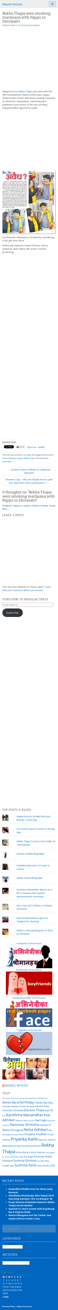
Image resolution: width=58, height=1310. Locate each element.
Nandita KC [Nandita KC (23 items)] (45, 1124)
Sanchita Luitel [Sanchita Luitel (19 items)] (16, 1156)
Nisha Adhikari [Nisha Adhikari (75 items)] (36, 1129)
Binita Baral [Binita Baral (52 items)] (10, 1102)
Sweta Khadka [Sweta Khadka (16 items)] (43, 1165)
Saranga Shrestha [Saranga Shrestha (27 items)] (34, 1156)
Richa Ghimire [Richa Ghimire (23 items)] (23, 1152)
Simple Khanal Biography (30, 877)
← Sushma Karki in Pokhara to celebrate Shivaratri (29, 471)
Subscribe (12, 612)
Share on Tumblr (36, 447)
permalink (6, 461)
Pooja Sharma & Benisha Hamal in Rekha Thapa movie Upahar (32, 1204)
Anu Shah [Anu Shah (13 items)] (6, 1098)
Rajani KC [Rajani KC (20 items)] (42, 1139)
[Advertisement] (29, 59)
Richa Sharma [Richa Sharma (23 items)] (38, 1152)
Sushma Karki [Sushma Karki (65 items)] (26, 1165)
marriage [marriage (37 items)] (40, 1120)
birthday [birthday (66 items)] (27, 1102)
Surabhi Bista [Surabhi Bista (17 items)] (43, 1161)
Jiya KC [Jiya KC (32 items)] (49, 1110)
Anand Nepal (34, 25)
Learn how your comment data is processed (26, 588)
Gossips (27, 455)
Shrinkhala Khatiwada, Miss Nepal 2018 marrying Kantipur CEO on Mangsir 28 (31, 1197)
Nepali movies (16, 1085)
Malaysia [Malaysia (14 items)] (19, 1120)
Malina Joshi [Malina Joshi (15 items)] (29, 1120)
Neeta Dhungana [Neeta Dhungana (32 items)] (12, 1130)
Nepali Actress (12, 4)
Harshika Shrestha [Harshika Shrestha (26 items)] (13, 1110)
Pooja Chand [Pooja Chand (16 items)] (18, 1134)
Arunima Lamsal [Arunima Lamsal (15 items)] (18, 1098)
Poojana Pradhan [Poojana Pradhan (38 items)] (35, 1134)
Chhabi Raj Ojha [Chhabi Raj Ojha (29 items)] (43, 1102)
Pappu (20, 458)
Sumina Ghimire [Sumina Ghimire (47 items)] (25, 1160)
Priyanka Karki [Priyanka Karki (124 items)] (24, 1139)
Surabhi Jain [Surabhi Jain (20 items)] (8, 1165)
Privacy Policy (8, 1306)
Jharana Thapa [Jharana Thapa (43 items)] (34, 1110)
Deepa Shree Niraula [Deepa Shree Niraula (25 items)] (22, 1106)
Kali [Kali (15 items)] (3, 1115)
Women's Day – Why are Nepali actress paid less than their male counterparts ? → (29, 481)
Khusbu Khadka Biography (30, 853)
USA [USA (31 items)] (52, 1165)
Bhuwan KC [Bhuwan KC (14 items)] (43, 1098)
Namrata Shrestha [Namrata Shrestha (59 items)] (24, 1124)
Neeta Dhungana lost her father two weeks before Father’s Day (30, 1217)
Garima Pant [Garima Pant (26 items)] (42, 1106)
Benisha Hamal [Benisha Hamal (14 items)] (31, 1098)
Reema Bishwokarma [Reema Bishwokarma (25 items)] (29, 1145)
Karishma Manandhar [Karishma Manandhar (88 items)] (24, 1114)
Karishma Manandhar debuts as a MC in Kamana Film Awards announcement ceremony (34, 893)
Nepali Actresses (24, 1306)
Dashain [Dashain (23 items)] (6, 1106)
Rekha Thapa (25, 91)
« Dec (5, 1296)
